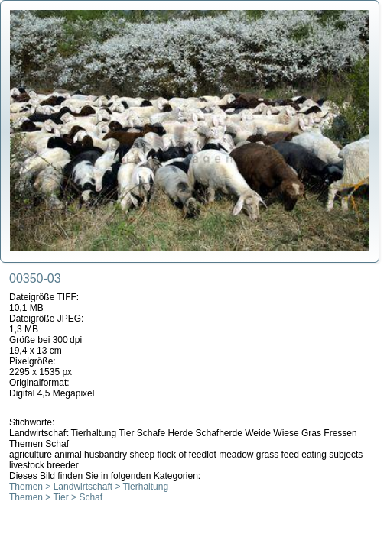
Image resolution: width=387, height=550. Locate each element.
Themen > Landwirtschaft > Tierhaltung (88, 486)
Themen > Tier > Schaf (55, 497)
